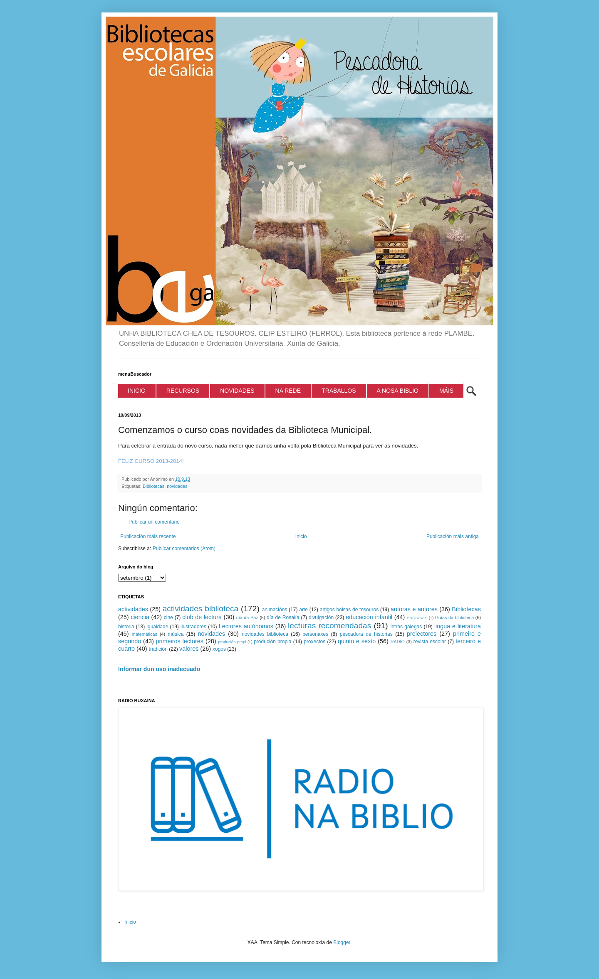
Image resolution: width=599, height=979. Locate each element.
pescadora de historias (366, 634)
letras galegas (406, 627)
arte (303, 609)
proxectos (314, 641)
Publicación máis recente (148, 536)
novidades (177, 486)
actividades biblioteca (200, 608)
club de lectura (202, 617)
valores (188, 648)
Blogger (341, 942)
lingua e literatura (457, 626)
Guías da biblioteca (454, 617)
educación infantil (369, 617)
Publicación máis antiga (452, 536)
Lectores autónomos (246, 626)
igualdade (157, 627)
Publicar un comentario (154, 522)
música (175, 634)
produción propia (272, 641)
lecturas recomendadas (329, 625)
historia (126, 627)
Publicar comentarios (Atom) (184, 548)
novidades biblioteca (265, 634)
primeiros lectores (179, 641)
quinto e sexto (357, 641)
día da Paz (247, 617)
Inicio (301, 536)
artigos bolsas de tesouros (349, 609)
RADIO (398, 641)
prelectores (421, 633)
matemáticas (144, 634)
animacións (274, 609)
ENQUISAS (417, 617)
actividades (133, 609)
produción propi (232, 642)
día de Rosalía (283, 617)
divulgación (321, 617)
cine (168, 617)
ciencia (140, 617)
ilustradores (193, 627)
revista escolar (429, 641)
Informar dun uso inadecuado (159, 669)
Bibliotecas (153, 486)
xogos (219, 649)
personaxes (315, 634)
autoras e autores (414, 609)
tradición (158, 649)
